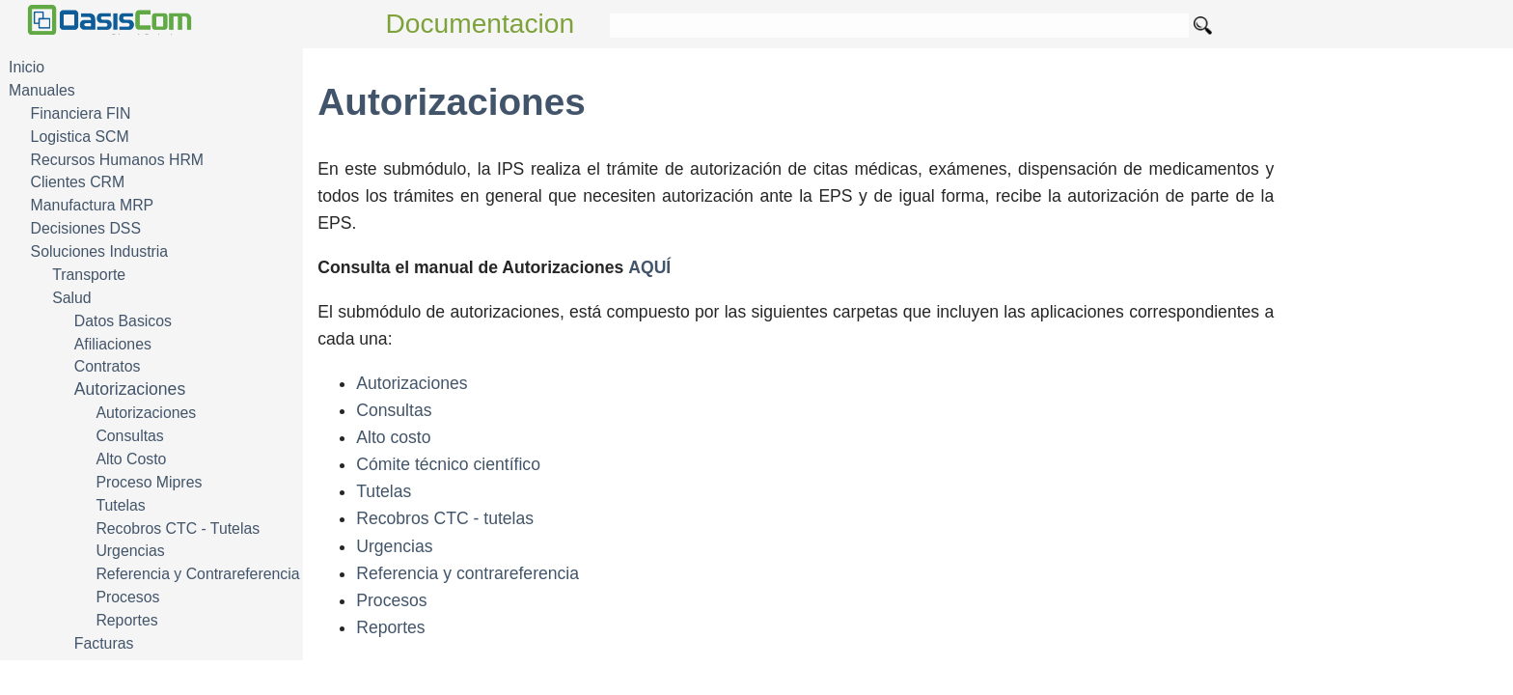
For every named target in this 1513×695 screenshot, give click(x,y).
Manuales (42, 90)
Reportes (126, 620)
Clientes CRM (78, 182)
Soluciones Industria (100, 251)
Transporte (88, 274)
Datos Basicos (123, 321)
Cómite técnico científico (448, 464)
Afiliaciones (112, 344)
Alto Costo (131, 459)
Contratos (107, 366)
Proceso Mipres (149, 482)
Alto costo (393, 437)
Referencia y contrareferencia (467, 573)
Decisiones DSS (86, 228)
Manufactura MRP (92, 205)
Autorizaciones (129, 389)
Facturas (104, 643)
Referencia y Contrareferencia (197, 574)
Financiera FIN (81, 113)
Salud (71, 298)
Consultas (129, 436)
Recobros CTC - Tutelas (178, 528)
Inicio (26, 67)
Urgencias (130, 550)
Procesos (127, 597)
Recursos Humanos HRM (117, 160)
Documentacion (480, 24)
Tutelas (120, 505)
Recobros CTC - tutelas (445, 518)
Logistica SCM (80, 136)
